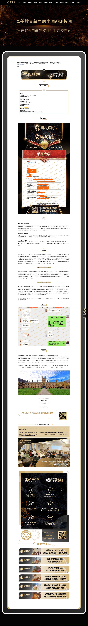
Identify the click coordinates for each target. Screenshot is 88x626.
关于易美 (72, 2)
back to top (84, 316)
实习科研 (40, 2)
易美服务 (30, 2)
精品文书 (51, 2)
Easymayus (11, 2)
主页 (19, 2)
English (78, 2)
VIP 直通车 (46, 2)
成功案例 (56, 2)
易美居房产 (67, 2)
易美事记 (24, 2)
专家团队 (35, 2)
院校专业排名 (61, 2)
